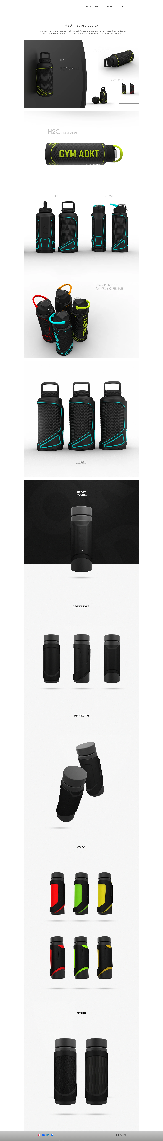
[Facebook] (52, 1135)
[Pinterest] (39, 1135)
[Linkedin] (47, 1135)
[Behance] (43, 1135)
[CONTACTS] (121, 1135)
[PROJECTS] (125, 6)
